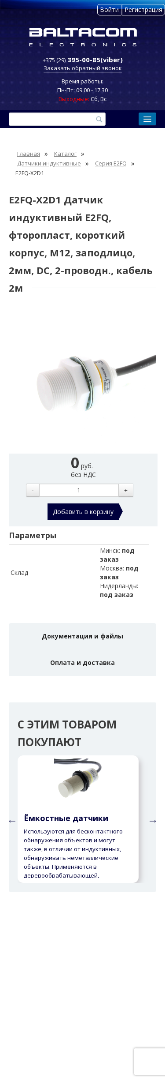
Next (151, 819)
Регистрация (143, 9)
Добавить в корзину (83, 511)
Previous (11, 819)
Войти (109, 9)
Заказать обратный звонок (83, 68)
